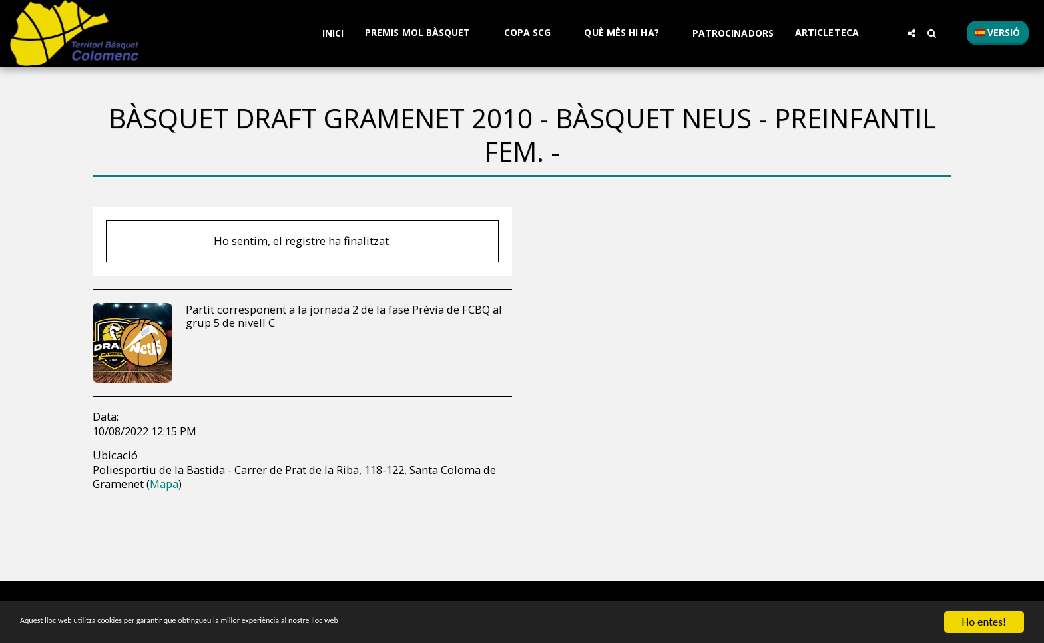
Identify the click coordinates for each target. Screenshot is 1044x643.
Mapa (164, 483)
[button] (424, 33)
